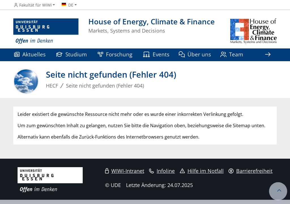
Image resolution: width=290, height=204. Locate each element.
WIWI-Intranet (124, 170)
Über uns (195, 54)
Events (156, 54)
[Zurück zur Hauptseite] (253, 31)
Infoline (162, 170)
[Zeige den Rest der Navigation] (267, 54)
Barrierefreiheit (250, 170)
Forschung (115, 54)
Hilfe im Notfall (202, 170)
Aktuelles (30, 54)
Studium (71, 54)
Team (232, 54)
